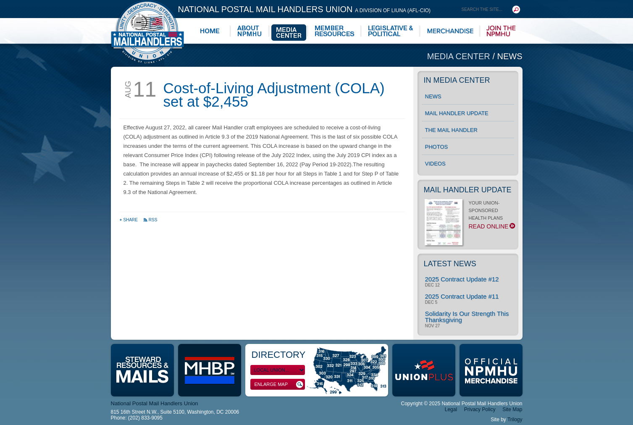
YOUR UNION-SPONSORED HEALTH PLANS (469, 217)
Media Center (460, 56)
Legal (451, 409)
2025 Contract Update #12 (462, 279)
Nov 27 (432, 326)
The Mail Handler (451, 130)
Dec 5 (431, 302)
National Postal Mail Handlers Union (304, 9)
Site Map (512, 409)
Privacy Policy (480, 409)
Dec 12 (432, 285)
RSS (150, 220)
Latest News (450, 264)
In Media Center (457, 80)
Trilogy (515, 419)
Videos (435, 163)
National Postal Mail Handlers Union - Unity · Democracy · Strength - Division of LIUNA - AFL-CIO (147, 31)
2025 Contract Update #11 (462, 296)
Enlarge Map (279, 384)
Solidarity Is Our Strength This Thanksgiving (467, 316)
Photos (436, 147)
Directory (279, 354)
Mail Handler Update (457, 113)
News (510, 56)
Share (129, 220)
